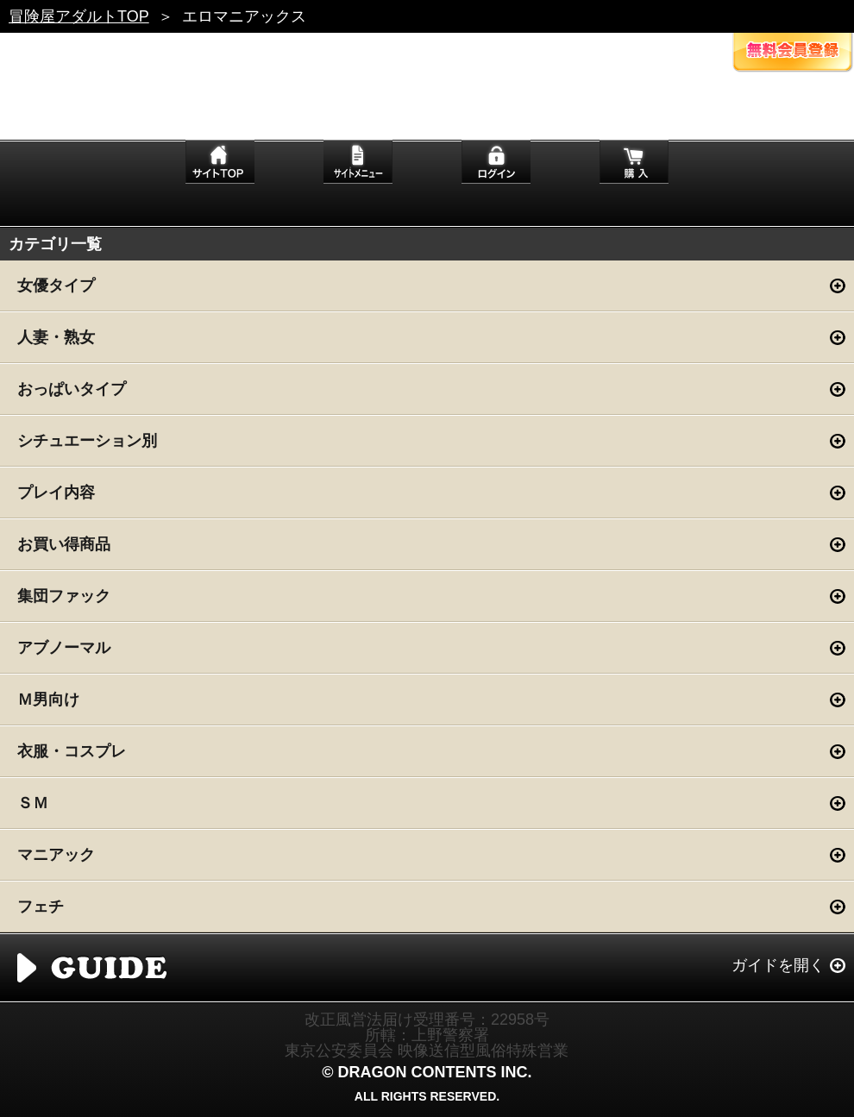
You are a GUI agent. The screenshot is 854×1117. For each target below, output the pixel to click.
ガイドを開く (778, 965)
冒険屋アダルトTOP (79, 16)
